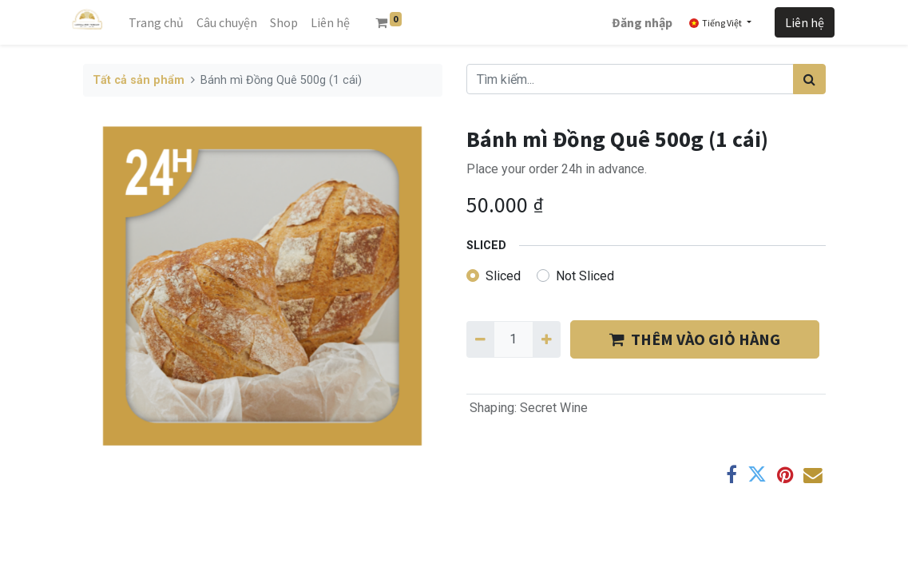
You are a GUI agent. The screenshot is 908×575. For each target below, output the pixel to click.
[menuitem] (156, 22)
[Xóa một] (480, 339)
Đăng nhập (642, 22)
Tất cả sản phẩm (138, 80)
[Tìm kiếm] (809, 79)
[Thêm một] (547, 339)
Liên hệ (804, 22)
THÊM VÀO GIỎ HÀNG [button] (694, 339)
